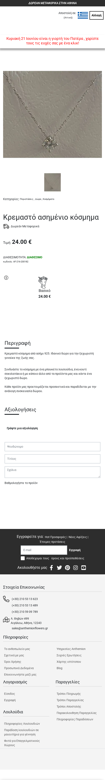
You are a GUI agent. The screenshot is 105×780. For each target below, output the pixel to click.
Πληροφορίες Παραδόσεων (75, 719)
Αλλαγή (96, 15)
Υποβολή (13, 493)
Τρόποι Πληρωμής (69, 693)
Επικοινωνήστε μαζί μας (20, 674)
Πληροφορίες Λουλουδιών (22, 723)
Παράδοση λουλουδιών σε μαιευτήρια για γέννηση (21, 732)
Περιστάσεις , (27, 199)
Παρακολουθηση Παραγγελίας (77, 713)
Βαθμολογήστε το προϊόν (21, 483)
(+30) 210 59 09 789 (25, 611)
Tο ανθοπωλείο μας (17, 649)
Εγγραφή (10, 700)
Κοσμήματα (48, 199)
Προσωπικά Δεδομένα (19, 668)
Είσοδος (9, 693)
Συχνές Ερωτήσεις (69, 655)
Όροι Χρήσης (12, 661)
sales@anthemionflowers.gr (30, 628)
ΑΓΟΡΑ (44, 316)
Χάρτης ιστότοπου (69, 661)
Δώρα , (38, 199)
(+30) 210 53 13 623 (25, 599)
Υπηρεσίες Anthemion (71, 649)
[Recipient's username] (44, 550)
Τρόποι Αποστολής (69, 706)
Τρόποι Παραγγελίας (70, 700)
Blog (59, 668)
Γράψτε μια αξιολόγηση (22, 428)
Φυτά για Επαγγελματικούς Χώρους (22, 743)
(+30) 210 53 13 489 (25, 605)
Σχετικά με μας (14, 655)
